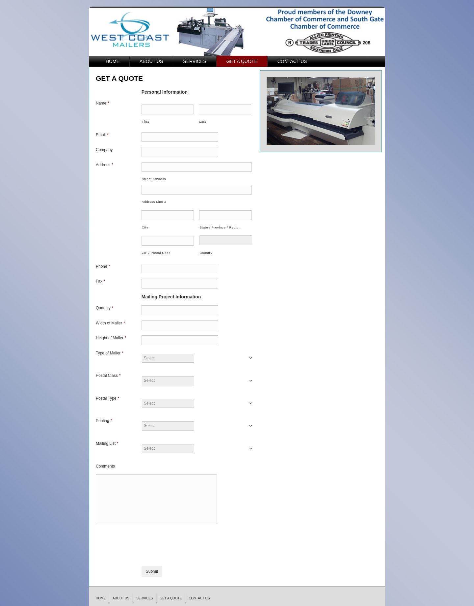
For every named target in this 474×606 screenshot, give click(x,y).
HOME (112, 61)
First (145, 121)
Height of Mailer (111, 331)
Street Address (154, 176)
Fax (100, 276)
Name (102, 103)
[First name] (168, 109)
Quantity (104, 302)
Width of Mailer (110, 317)
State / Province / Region (220, 223)
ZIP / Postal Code (156, 248)
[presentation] (192, 527)
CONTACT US (292, 61)
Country (205, 249)
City (145, 223)
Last (202, 121)
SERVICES (194, 61)
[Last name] (225, 109)
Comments (105, 459)
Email (102, 134)
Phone (103, 262)
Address (104, 163)
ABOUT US (151, 61)
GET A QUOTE (241, 61)
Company (104, 148)
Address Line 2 (154, 198)
